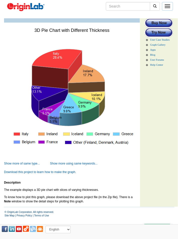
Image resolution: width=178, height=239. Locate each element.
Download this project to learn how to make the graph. (40, 172)
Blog (152, 54)
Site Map (9, 215)
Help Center (156, 64)
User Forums (157, 59)
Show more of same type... (22, 163)
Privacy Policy (24, 215)
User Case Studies (160, 39)
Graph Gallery (157, 44)
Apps (153, 49)
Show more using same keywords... (74, 163)
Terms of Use (41, 215)
